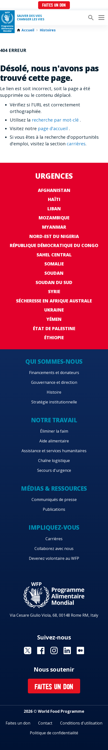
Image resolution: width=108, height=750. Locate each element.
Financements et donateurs (54, 372)
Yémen (54, 319)
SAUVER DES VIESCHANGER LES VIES (30, 17)
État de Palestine (54, 328)
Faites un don (53, 5)
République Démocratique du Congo (54, 245)
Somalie (54, 264)
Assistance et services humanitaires (54, 450)
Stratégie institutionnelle (54, 402)
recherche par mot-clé (56, 120)
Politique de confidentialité (54, 733)
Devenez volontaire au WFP (54, 558)
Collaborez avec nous (54, 548)
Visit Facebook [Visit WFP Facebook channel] (40, 650)
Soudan (54, 273)
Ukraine (54, 310)
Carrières (54, 538)
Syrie (54, 291)
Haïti (54, 199)
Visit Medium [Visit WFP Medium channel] (80, 650)
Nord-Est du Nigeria (54, 236)
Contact (45, 723)
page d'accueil (53, 128)
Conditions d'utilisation (81, 723)
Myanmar (54, 227)
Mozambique (54, 218)
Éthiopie (54, 337)
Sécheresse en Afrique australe (54, 301)
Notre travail (54, 420)
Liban (54, 209)
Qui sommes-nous (54, 361)
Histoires (48, 30)
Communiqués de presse (54, 499)
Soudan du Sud (54, 282)
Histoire (54, 392)
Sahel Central (54, 255)
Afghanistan (54, 190)
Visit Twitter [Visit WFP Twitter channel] (27, 650)
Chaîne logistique (54, 460)
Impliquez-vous (54, 527)
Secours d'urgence (54, 470)
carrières (76, 144)
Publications (54, 509)
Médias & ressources (54, 488)
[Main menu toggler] (100, 17)
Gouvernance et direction (54, 382)
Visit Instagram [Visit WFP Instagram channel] (54, 650)
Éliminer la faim (54, 431)
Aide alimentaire (54, 441)
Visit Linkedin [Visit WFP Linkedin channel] (67, 650)
